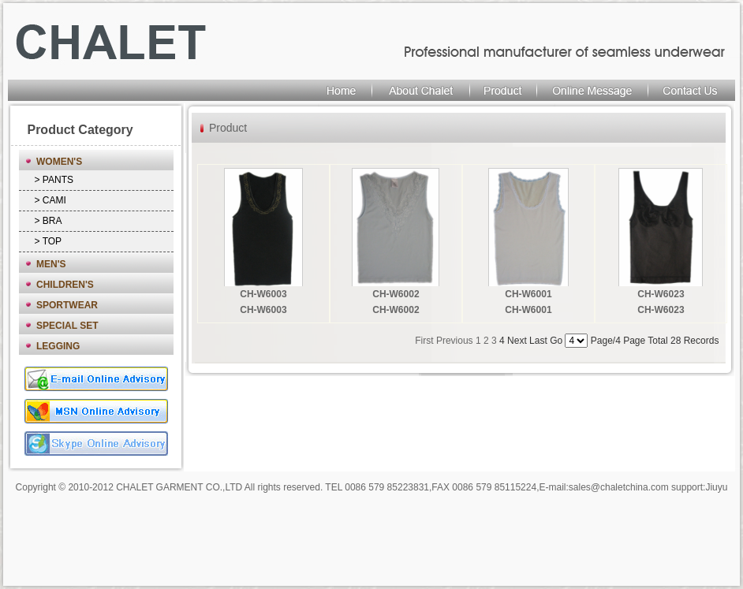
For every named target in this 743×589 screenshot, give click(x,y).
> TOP (48, 241)
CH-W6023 (660, 294)
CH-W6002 (395, 294)
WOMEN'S (59, 161)
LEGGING (58, 346)
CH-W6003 (263, 294)
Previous (454, 340)
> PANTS (54, 179)
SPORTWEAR (67, 305)
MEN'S (51, 264)
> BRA (48, 220)
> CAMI (50, 200)
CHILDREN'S (65, 284)
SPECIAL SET (67, 325)
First (424, 340)
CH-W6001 (528, 294)
